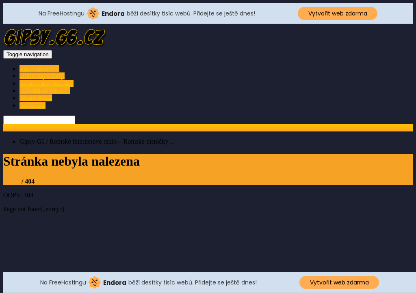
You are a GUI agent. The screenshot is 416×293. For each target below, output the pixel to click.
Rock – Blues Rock (45, 90)
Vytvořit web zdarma (337, 13)
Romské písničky (42, 75)
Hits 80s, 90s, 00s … (47, 83)
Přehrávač (33, 105)
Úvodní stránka (39, 68)
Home (11, 181)
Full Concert (36, 97)
